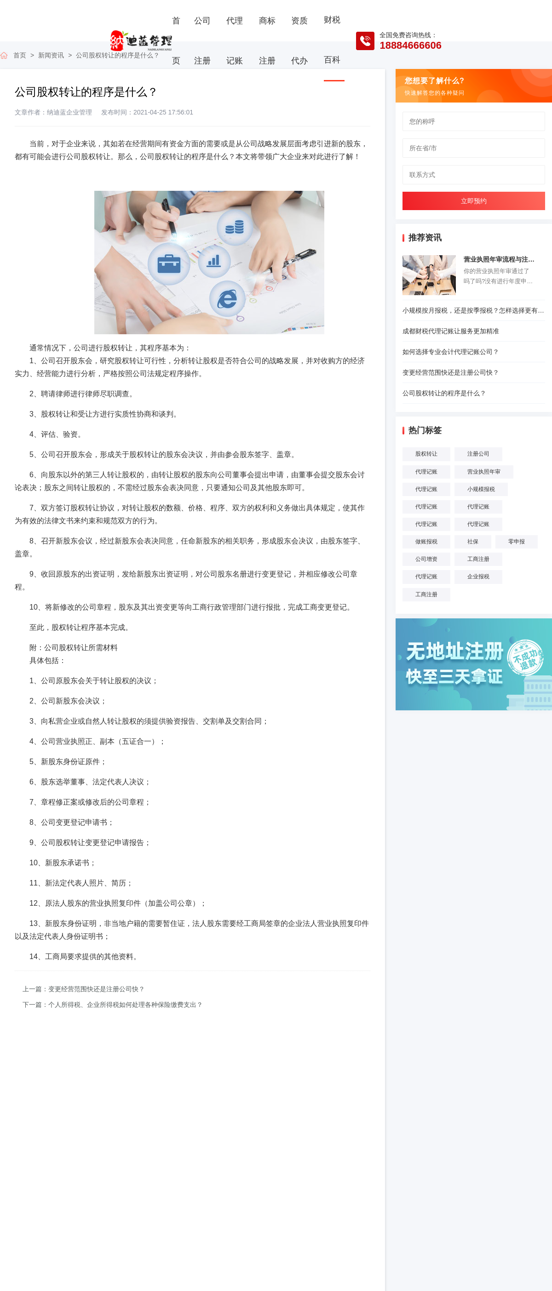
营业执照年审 (483, 471)
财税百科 (332, 39)
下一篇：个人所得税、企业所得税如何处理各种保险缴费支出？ (113, 1004)
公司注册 (202, 40)
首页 (176, 40)
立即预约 (474, 201)
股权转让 (426, 454)
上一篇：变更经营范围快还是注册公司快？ (84, 989)
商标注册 (267, 40)
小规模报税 (481, 489)
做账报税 (426, 541)
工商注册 (478, 559)
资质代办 (299, 40)
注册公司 (478, 454)
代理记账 (234, 40)
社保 (472, 541)
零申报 (516, 541)
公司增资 (426, 559)
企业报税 (478, 576)
